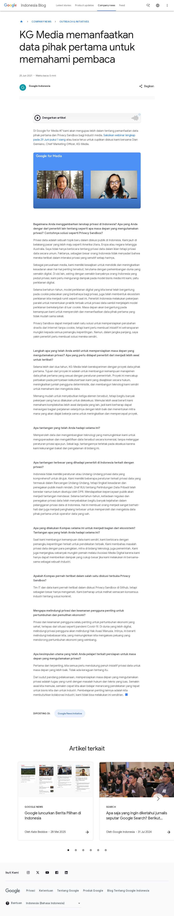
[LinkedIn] (66, 873)
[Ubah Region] (53, 903)
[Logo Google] (12, 891)
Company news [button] (106, 5)
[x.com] (38, 873)
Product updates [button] (84, 5)
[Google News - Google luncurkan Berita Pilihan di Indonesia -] (42, 801)
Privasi (30, 890)
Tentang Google (68, 890)
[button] (146, 86)
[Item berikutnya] (158, 799)
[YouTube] (47, 873)
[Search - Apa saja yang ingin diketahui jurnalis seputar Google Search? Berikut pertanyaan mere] (131, 801)
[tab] (68, 850)
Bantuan (13, 903)
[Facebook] (57, 873)
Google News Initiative (70, 713)
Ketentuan (46, 890)
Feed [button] (122, 5)
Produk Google (93, 890)
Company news (41, 21)
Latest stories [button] (63, 5)
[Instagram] (28, 873)
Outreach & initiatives (74, 21)
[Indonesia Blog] (21, 21)
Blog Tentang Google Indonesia (128, 890)
